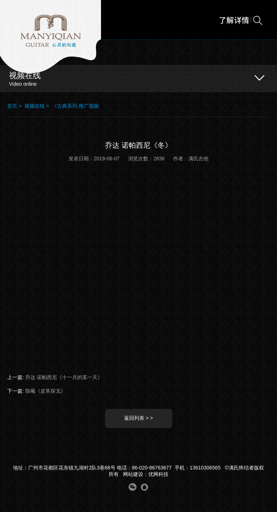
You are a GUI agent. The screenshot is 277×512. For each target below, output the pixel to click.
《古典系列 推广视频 (75, 106)
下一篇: (36, 391)
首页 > (16, 106)
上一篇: (54, 377)
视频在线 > (38, 106)
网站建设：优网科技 (145, 474)
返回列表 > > (138, 418)
